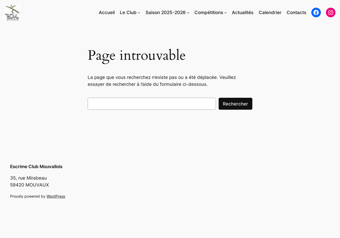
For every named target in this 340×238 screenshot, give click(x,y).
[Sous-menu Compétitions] (225, 12)
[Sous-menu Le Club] (139, 12)
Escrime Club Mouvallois (36, 166)
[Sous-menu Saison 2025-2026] (188, 12)
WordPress (55, 196)
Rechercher (235, 104)
